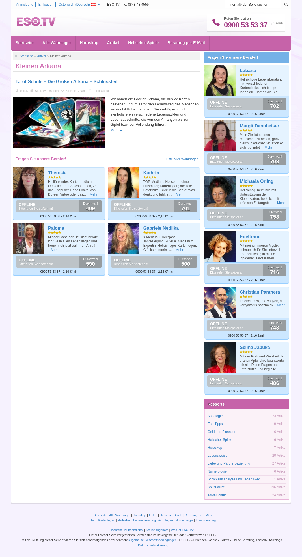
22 (62, 90)
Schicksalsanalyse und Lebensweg (234, 479)
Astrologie (215, 416)
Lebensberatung (144, 520)
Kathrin (151, 172)
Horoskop (89, 42)
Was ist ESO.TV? (183, 530)
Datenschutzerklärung (153, 545)
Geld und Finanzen (222, 432)
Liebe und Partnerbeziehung (229, 463)
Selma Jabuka (255, 347)
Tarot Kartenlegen (102, 520)
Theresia (57, 172)
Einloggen (45, 4)
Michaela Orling (256, 181)
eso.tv (24, 90)
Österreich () (77, 4)
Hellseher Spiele (143, 42)
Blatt (38, 90)
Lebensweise (217, 456)
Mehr (114, 130)
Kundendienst (133, 530)
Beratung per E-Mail (186, 42)
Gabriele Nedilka (161, 228)
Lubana (248, 70)
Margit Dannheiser (259, 125)
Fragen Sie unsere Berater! (233, 57)
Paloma (56, 228)
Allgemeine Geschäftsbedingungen (152, 540)
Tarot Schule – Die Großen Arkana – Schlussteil (66, 81)
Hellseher (124, 520)
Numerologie (217, 471)
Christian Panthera (260, 292)
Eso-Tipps (215, 424)
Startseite (25, 42)
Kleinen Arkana (76, 90)
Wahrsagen (51, 90)
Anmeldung (24, 4)
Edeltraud (250, 236)
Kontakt (116, 530)
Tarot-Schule (102, 90)
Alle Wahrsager (56, 42)
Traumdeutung (206, 520)
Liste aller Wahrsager (182, 159)
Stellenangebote (157, 530)
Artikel (113, 42)
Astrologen (165, 520)
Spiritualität (216, 487)
